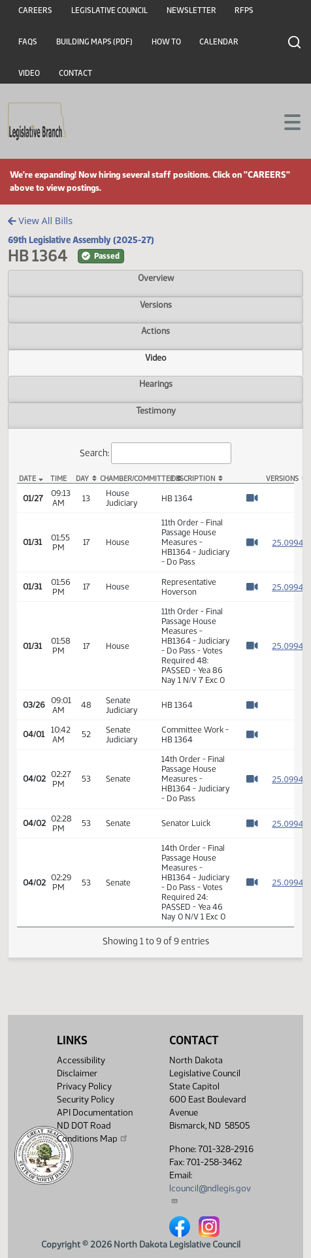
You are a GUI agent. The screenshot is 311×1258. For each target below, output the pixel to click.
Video (29, 73)
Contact (75, 73)
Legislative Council (109, 10)
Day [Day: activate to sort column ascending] (82, 478)
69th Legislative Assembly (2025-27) (81, 240)
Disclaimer (77, 1073)
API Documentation (95, 1112)
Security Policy (85, 1099)
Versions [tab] (156, 304)
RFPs (244, 10)
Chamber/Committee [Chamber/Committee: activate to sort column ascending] (128, 478)
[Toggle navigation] (285, 121)
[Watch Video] (251, 498)
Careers (35, 10)
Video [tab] (156, 357)
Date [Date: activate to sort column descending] (27, 478)
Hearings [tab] (155, 383)
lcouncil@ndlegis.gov (210, 1193)
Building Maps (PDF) (94, 41)
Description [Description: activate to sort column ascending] (193, 478)
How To (166, 41)
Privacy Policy (84, 1086)
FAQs (27, 41)
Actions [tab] (155, 330)
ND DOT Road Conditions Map (93, 1132)
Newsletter (191, 10)
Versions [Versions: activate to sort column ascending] (279, 478)
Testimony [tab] (156, 410)
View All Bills (40, 220)
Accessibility (81, 1060)
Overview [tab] (156, 278)
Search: (155, 453)
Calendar (218, 41)
